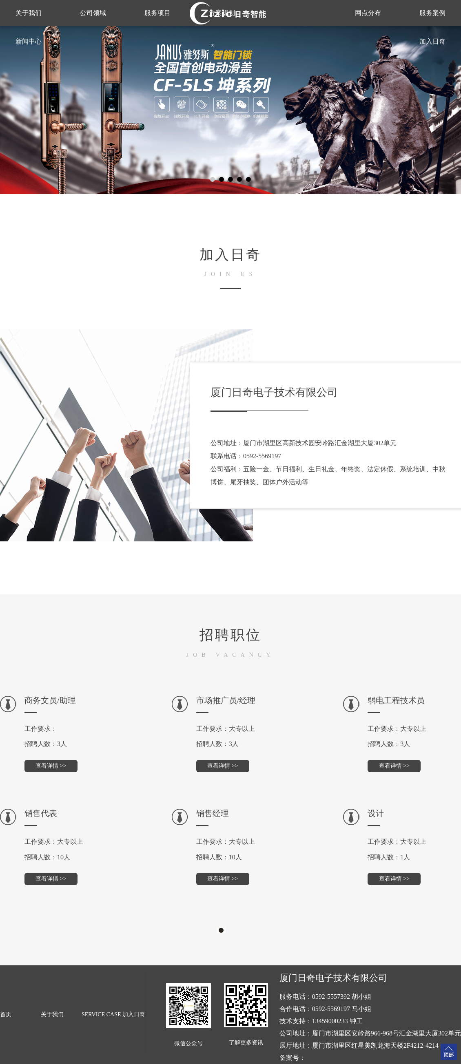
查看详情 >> (50, 766)
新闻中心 (29, 41)
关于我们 (52, 1014)
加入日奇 (432, 41)
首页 (5, 1014)
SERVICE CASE (101, 1014)
